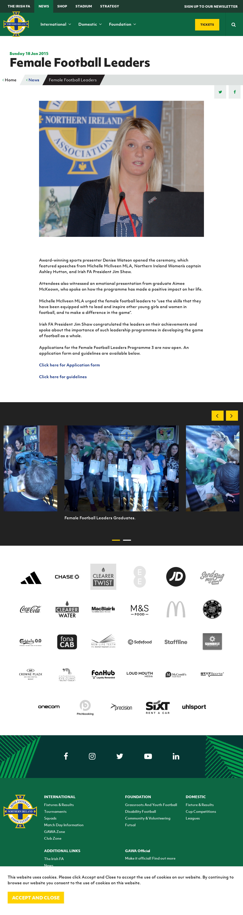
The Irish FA (19, 6)
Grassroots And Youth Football (151, 804)
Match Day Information (64, 824)
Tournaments (55, 811)
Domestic (90, 24)
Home (9, 80)
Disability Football (140, 811)
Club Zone (52, 838)
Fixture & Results (200, 804)
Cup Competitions (201, 811)
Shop (62, 6)
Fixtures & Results (59, 804)
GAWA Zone (54, 831)
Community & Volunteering (147, 818)
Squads (50, 818)
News (44, 6)
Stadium (83, 6)
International (55, 24)
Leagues (193, 818)
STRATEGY (109, 6)
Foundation (122, 24)
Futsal (130, 824)
